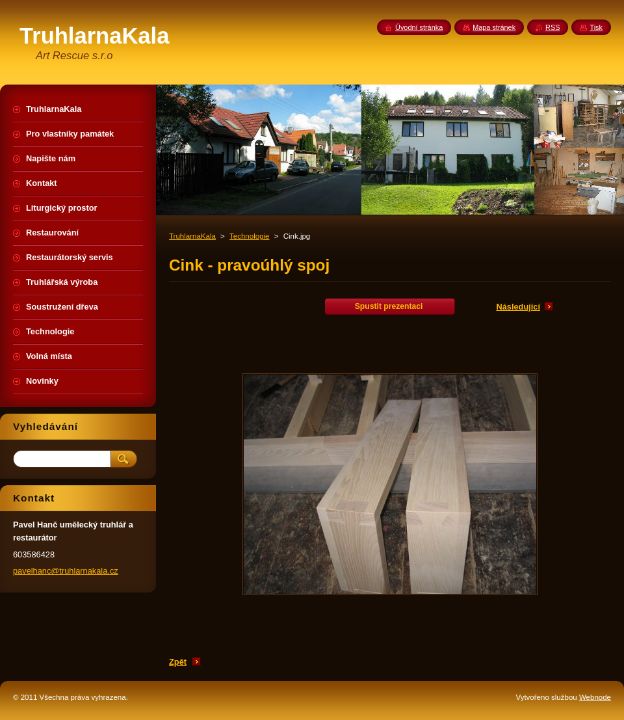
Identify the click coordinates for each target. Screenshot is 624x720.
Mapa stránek (494, 27)
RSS (552, 27)
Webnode (595, 697)
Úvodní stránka (419, 27)
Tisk (596, 27)
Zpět (178, 662)
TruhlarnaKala (192, 236)
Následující (518, 307)
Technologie (249, 236)
